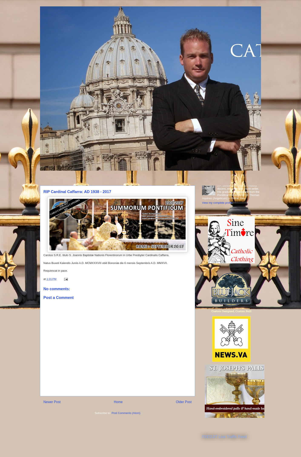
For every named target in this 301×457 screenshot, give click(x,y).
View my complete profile (217, 202)
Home (118, 402)
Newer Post (52, 402)
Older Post (184, 402)
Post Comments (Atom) (126, 413)
